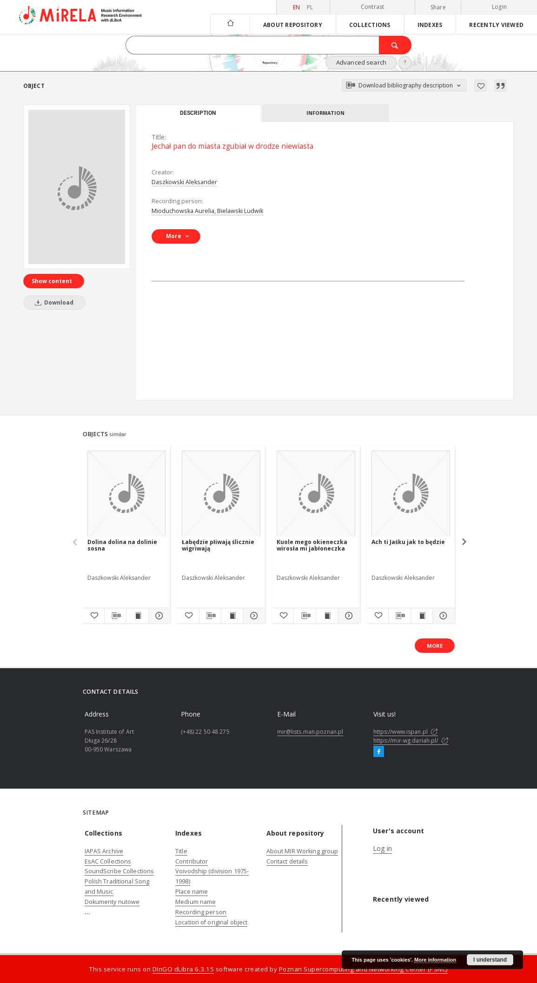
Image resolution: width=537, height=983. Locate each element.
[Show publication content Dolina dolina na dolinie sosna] (137, 616)
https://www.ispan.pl (405, 732)
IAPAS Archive (104, 851)
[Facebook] (378, 752)
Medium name (195, 902)
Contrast (373, 7)
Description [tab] (198, 113)
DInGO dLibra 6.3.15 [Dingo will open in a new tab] (183, 969)
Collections (370, 24)
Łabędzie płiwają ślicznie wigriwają (218, 545)
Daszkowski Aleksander (184, 182)
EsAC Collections (108, 861)
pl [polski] (310, 7)
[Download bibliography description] (115, 616)
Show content (52, 281)
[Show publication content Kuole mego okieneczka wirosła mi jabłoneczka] (327, 616)
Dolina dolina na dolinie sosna (122, 545)
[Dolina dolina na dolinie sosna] (127, 494)
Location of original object (211, 922)
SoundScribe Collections (119, 871)
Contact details (287, 861)
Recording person (200, 912)
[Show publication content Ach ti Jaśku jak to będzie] (421, 616)
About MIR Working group (302, 851)
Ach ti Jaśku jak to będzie (408, 542)
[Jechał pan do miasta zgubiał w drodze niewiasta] (76, 187)
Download (52, 302)
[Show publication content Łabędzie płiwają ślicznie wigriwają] (232, 616)
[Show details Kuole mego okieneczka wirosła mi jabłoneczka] (347, 616)
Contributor (191, 861)
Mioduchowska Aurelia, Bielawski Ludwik (207, 211)
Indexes (430, 24)
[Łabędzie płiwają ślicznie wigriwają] (221, 494)
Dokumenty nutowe (112, 902)
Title (181, 851)
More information (435, 960)
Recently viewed (496, 24)
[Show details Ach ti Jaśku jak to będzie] (442, 616)
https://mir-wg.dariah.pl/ (411, 740)
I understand (490, 959)
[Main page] (230, 24)
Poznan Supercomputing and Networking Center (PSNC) (363, 969)
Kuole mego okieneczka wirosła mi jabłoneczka (312, 545)
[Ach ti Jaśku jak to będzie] (411, 494)
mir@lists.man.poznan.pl (310, 732)
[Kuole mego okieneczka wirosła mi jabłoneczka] (316, 494)
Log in (382, 848)
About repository (292, 24)
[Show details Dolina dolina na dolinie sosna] (158, 616)
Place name (191, 892)
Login (499, 7)
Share (438, 7)
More (435, 645)
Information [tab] (325, 112)
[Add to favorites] (480, 86)
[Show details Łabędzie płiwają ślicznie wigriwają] (253, 616)
